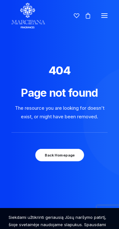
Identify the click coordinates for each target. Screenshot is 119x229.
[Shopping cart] (85, 15)
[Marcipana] (28, 15)
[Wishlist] (73, 15)
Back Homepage (59, 155)
